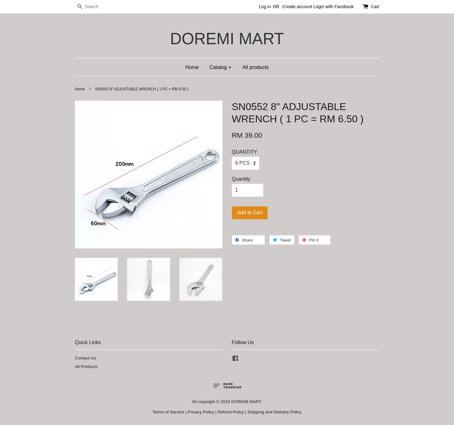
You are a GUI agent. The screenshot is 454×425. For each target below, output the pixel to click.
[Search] (94, 6)
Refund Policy (231, 412)
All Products (86, 366)
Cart (375, 6)
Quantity (241, 179)
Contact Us (85, 358)
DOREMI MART (227, 39)
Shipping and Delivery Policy (275, 412)
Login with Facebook (333, 6)
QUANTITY (244, 152)
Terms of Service (168, 412)
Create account (297, 6)
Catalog (221, 67)
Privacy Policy (201, 412)
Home (192, 67)
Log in (265, 6)
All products (256, 67)
